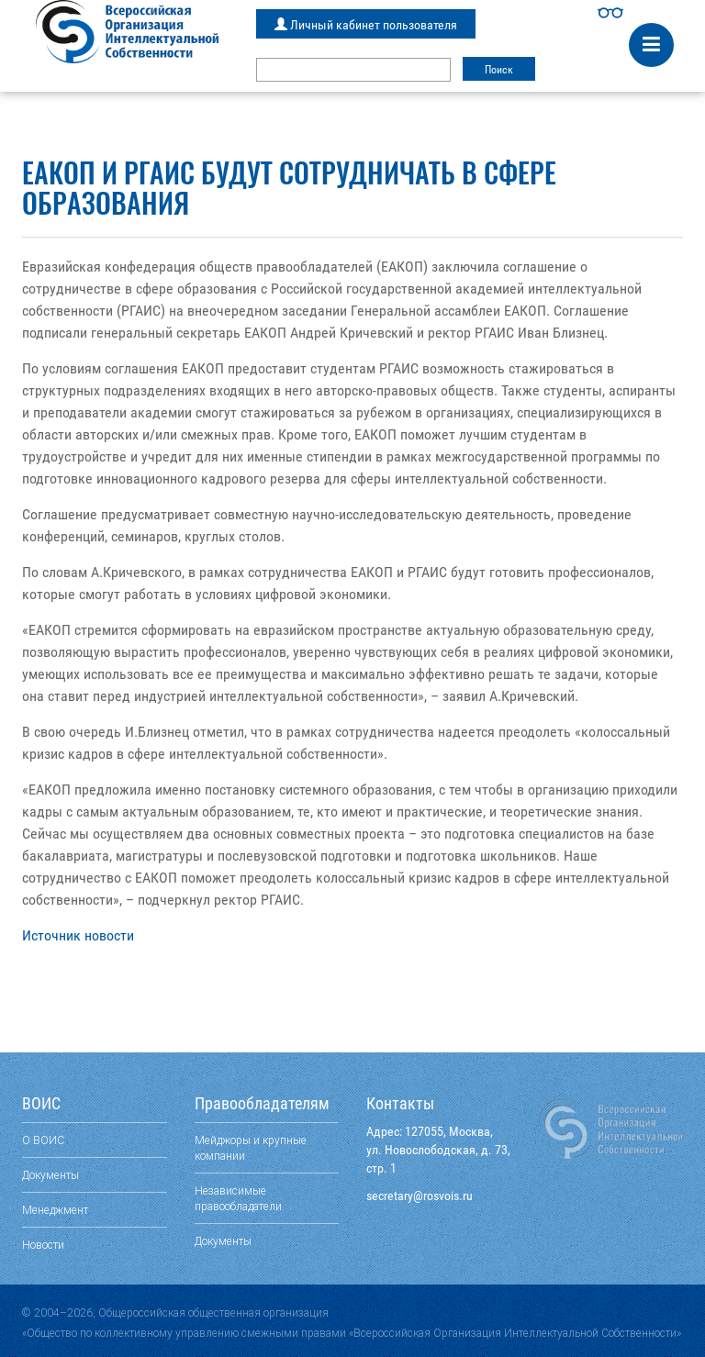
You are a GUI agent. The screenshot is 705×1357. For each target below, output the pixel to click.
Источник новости (78, 935)
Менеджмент (55, 1210)
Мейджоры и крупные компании (251, 1147)
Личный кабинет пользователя (365, 24)
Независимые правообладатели (238, 1198)
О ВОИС (43, 1140)
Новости (43, 1244)
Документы (50, 1175)
